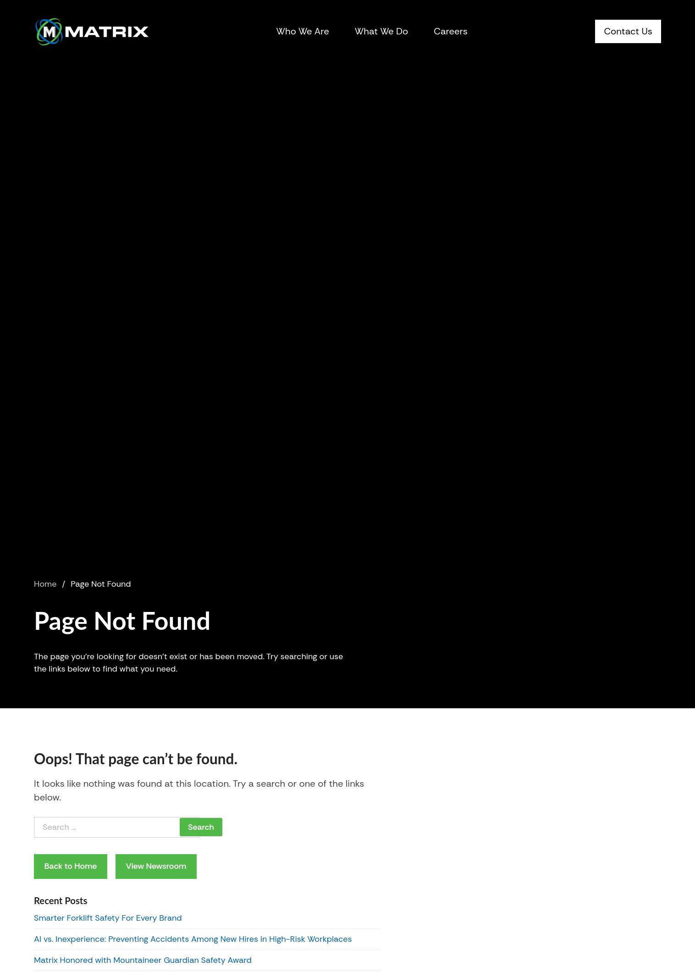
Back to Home (70, 866)
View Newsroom (156, 866)
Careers (451, 31)
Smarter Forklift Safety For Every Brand (108, 917)
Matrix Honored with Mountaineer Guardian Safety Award (143, 960)
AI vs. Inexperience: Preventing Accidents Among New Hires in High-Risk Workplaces (193, 939)
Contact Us (628, 31)
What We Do (381, 31)
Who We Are (302, 31)
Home (45, 583)
